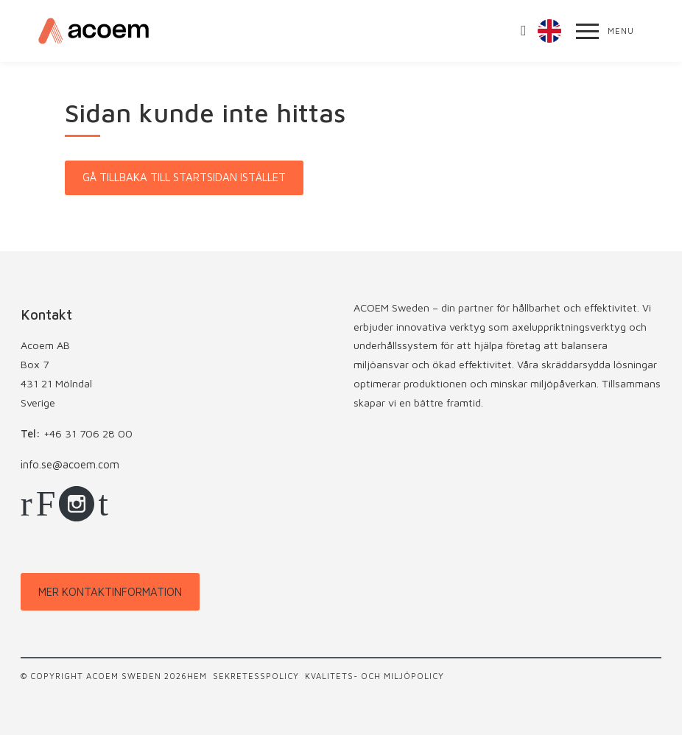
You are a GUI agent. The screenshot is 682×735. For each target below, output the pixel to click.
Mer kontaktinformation (110, 591)
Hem (197, 676)
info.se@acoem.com (70, 464)
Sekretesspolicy (256, 676)
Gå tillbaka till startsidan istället (184, 177)
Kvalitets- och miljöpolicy (374, 676)
